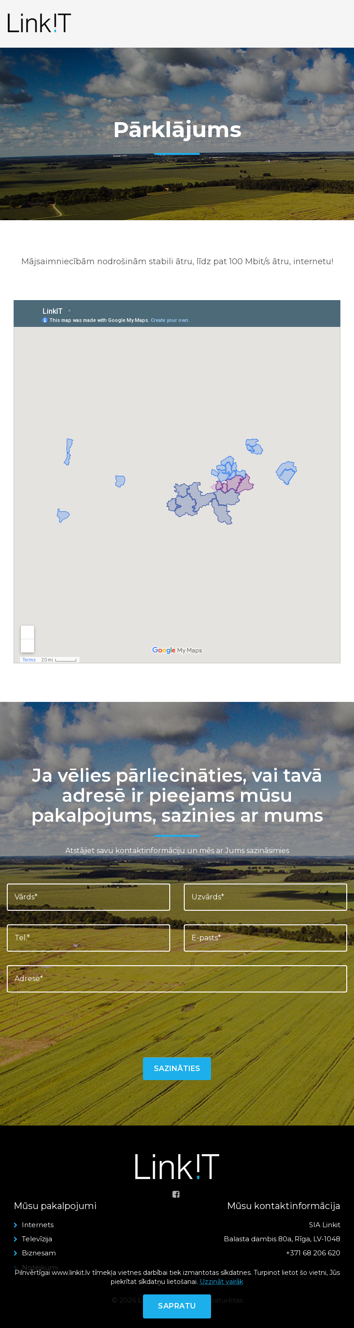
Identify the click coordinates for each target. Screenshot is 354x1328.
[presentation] (76, 1024)
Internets (38, 1224)
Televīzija (37, 1238)
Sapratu (177, 1306)
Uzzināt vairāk (221, 1282)
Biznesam (39, 1253)
